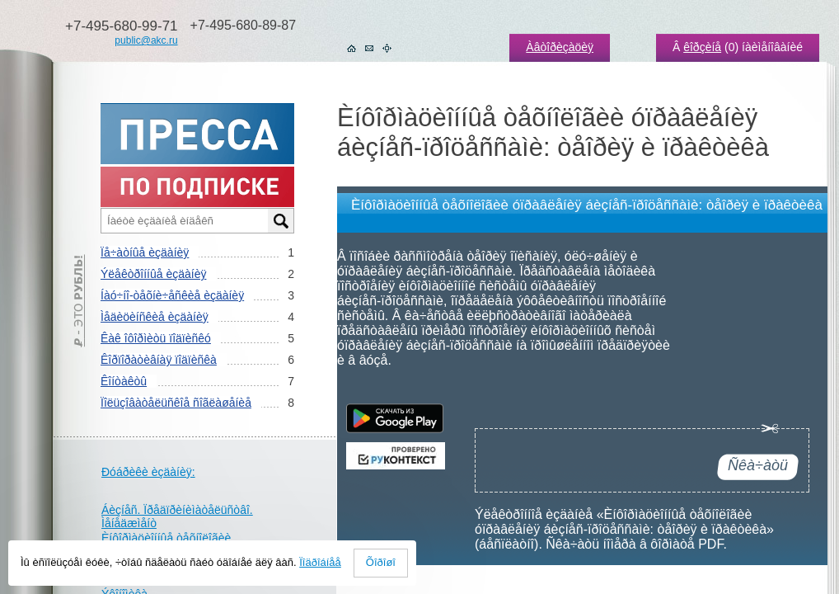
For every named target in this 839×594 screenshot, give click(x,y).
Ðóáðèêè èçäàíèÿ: (148, 471)
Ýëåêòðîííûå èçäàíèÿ (153, 273)
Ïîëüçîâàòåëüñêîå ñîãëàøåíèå (176, 402)
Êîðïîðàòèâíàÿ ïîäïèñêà (159, 359)
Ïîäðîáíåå (320, 562)
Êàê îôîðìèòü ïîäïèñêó (156, 338)
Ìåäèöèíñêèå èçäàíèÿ (155, 316)
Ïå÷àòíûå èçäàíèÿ (145, 252)
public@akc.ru (146, 40)
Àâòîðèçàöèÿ (559, 47)
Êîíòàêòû (124, 381)
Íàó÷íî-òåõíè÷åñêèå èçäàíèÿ (172, 295)
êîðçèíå (702, 47)
